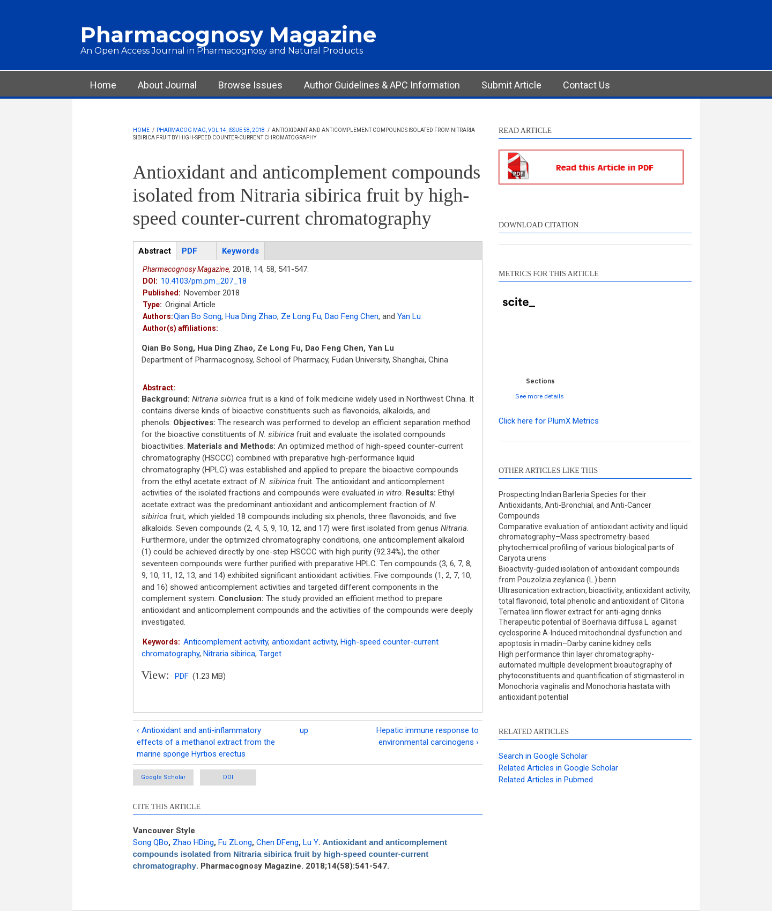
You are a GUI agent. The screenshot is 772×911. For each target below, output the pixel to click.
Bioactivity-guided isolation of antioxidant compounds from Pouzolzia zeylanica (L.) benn (589, 574)
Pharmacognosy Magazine (228, 34)
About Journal (167, 85)
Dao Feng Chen (351, 316)
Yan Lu (409, 316)
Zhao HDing (193, 842)
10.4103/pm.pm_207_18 (204, 281)
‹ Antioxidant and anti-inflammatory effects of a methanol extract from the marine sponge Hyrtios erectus (206, 742)
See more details (539, 396)
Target (270, 653)
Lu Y (310, 842)
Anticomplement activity (225, 642)
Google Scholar (163, 777)
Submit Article (511, 85)
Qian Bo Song (197, 316)
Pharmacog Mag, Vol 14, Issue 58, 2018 (211, 130)
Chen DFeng (277, 842)
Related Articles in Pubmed (546, 779)
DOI (228, 777)
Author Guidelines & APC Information (382, 85)
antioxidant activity (304, 642)
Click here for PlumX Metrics (549, 421)
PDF (182, 676)
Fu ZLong (235, 842)
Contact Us (586, 85)
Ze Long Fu (301, 316)
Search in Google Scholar (543, 756)
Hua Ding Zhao (251, 316)
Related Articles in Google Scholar (558, 768)
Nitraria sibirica (229, 653)
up (304, 730)
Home (103, 85)
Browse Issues (250, 85)
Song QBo (150, 842)
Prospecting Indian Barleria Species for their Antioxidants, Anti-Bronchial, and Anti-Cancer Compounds (575, 505)
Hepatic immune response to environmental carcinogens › (427, 736)
